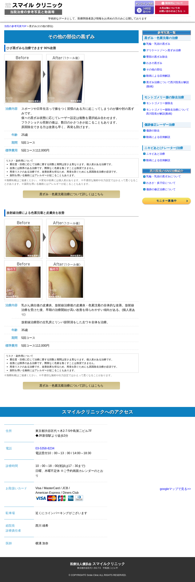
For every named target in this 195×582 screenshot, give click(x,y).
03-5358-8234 (44, 448)
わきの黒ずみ (154, 62)
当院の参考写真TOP (15, 26)
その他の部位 (154, 69)
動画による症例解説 (158, 75)
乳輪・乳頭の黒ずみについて (163, 176)
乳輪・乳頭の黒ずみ (158, 43)
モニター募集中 (166, 200)
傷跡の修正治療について (161, 189)
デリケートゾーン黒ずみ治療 (163, 50)
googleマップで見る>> (175, 488)
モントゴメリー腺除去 (159, 103)
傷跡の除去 (153, 130)
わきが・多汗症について (161, 182)
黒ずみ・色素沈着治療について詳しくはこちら (71, 194)
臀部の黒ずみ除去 (157, 56)
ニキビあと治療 (155, 153)
